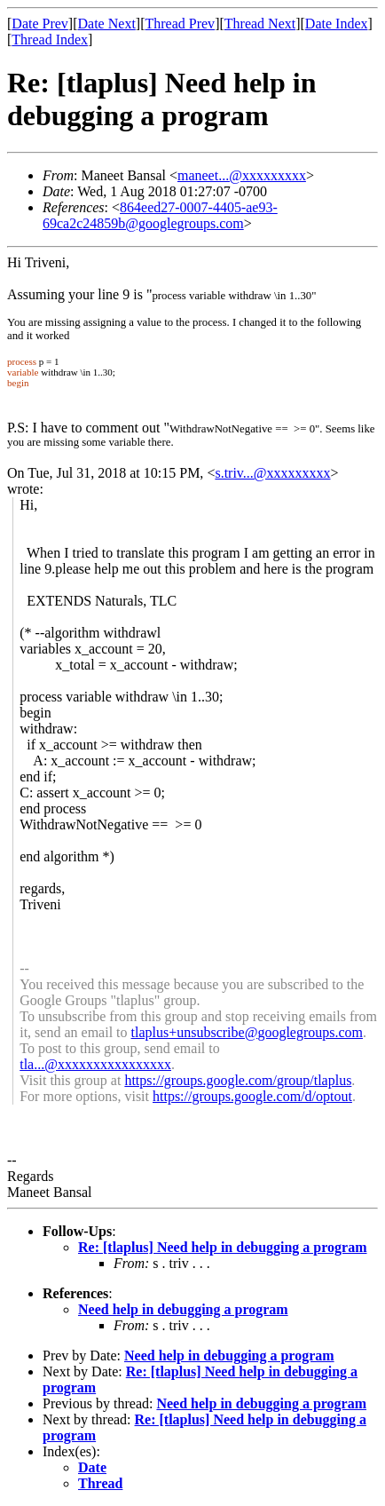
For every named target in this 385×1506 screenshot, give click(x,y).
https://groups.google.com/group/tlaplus (237, 1080)
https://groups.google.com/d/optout (252, 1096)
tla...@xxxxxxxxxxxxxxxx (95, 1064)
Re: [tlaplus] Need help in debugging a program (222, 1247)
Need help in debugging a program (183, 1309)
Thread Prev (180, 23)
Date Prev (40, 23)
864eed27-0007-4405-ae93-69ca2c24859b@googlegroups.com (160, 215)
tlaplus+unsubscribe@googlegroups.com (247, 1032)
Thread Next (259, 23)
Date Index (336, 23)
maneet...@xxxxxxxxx (241, 175)
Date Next (107, 23)
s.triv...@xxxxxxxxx (272, 472)
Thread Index (50, 39)
